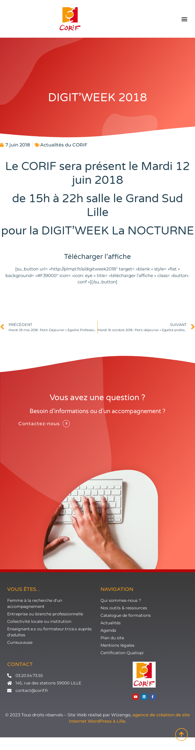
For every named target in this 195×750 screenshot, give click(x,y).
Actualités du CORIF (63, 145)
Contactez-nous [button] (39, 423)
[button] (184, 19)
